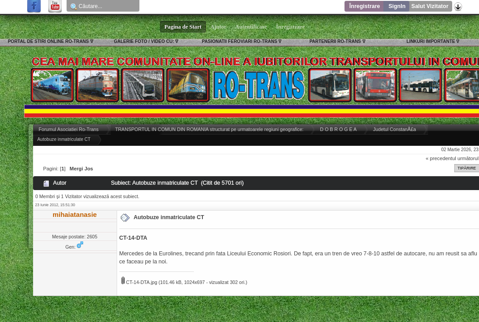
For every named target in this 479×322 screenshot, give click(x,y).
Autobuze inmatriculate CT (169, 217)
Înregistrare (364, 6)
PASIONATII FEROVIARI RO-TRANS (239, 41)
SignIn (396, 6)
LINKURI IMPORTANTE (431, 41)
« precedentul (441, 158)
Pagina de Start (183, 27)
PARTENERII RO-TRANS (335, 41)
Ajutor (218, 27)
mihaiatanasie (75, 214)
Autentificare (251, 27)
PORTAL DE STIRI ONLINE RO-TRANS (48, 41)
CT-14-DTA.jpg (139, 282)
